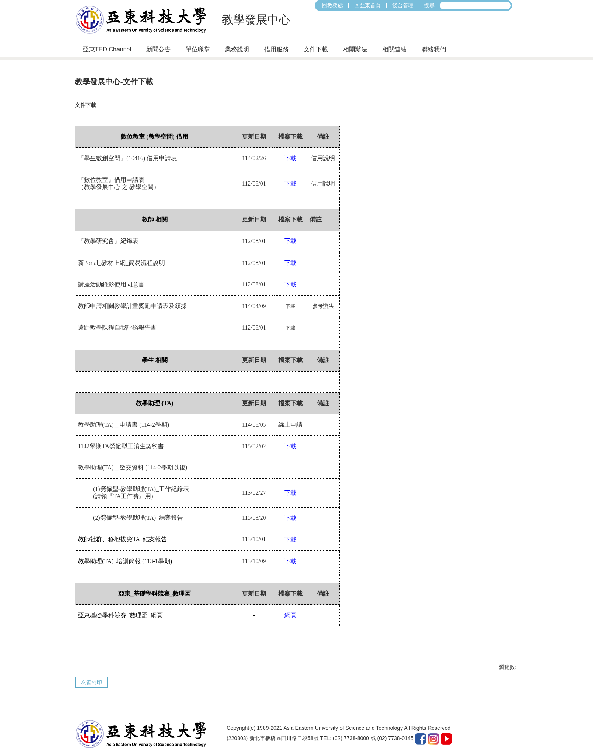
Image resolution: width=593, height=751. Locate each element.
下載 (290, 298)
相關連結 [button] (394, 49)
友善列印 (91, 674)
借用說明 (323, 150)
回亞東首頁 (367, 5)
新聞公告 (158, 49)
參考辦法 (323, 298)
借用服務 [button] (276, 49)
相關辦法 (355, 49)
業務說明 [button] (237, 49)
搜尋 (429, 5)
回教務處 (332, 5)
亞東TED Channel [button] (107, 49)
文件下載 (316, 49)
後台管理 (402, 5)
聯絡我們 (434, 49)
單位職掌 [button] (198, 49)
